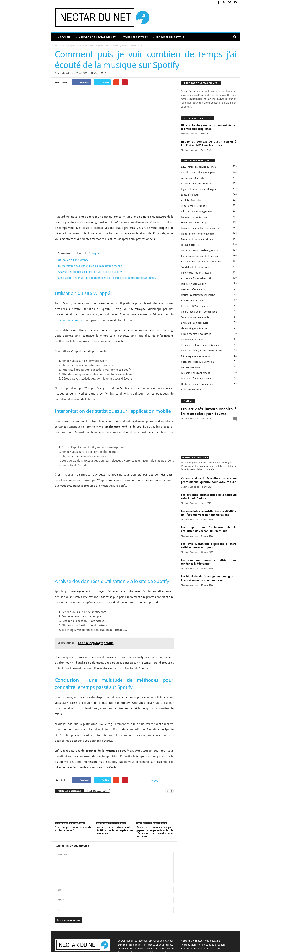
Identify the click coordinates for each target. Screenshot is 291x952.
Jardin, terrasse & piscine (194, 283)
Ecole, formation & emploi (195, 222)
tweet (154, 741)
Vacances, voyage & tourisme (196, 183)
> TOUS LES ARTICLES (134, 37)
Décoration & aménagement (196, 211)
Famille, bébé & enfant (193, 300)
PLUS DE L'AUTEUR (97, 751)
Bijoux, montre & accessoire (196, 334)
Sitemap (218, 948)
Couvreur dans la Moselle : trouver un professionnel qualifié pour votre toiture (209, 480)
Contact (165, 948)
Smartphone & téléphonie (195, 317)
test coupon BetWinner (69, 280)
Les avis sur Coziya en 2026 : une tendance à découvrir (209, 562)
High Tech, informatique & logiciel (199, 189)
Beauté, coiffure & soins (194, 289)
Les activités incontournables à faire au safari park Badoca (209, 411)
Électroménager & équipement (197, 384)
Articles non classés (191, 389)
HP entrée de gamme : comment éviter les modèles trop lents (209, 127)
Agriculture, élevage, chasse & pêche (200, 345)
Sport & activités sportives (195, 267)
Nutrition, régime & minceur (196, 378)
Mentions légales (202, 948)
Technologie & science (193, 339)
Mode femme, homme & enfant (198, 233)
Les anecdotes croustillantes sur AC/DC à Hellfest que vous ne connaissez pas (209, 513)
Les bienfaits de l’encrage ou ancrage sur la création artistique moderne (209, 578)
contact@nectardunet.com (87, 921)
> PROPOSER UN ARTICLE (168, 37)
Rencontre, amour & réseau (196, 272)
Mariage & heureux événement (198, 295)
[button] (235, 37)
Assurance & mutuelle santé (196, 278)
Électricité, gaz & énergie (194, 328)
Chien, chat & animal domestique (199, 311)
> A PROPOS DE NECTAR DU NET (96, 37)
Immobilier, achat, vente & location (200, 256)
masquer (94, 213)
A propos (154, 948)
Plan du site (231, 948)
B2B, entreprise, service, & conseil (199, 166)
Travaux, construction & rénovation (200, 228)
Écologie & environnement (195, 373)
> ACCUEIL (64, 37)
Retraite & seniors (190, 367)
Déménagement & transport (196, 356)
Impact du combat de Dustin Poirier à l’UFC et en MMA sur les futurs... (209, 143)
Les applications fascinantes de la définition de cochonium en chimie (209, 529)
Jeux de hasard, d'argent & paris (68, 46)
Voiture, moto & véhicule (194, 205)
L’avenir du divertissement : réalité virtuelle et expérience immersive (114, 790)
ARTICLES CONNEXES (69, 751)
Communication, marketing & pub (199, 250)
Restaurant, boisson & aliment (197, 239)
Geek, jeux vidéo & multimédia (197, 361)
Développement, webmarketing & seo (201, 350)
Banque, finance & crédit (194, 217)
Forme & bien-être (191, 244)
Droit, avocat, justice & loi (194, 322)
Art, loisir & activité (191, 200)
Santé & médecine (191, 194)
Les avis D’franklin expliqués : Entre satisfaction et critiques (209, 545)
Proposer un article (181, 948)
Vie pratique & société (192, 178)
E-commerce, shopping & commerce (201, 261)
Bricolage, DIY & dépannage (196, 306)
